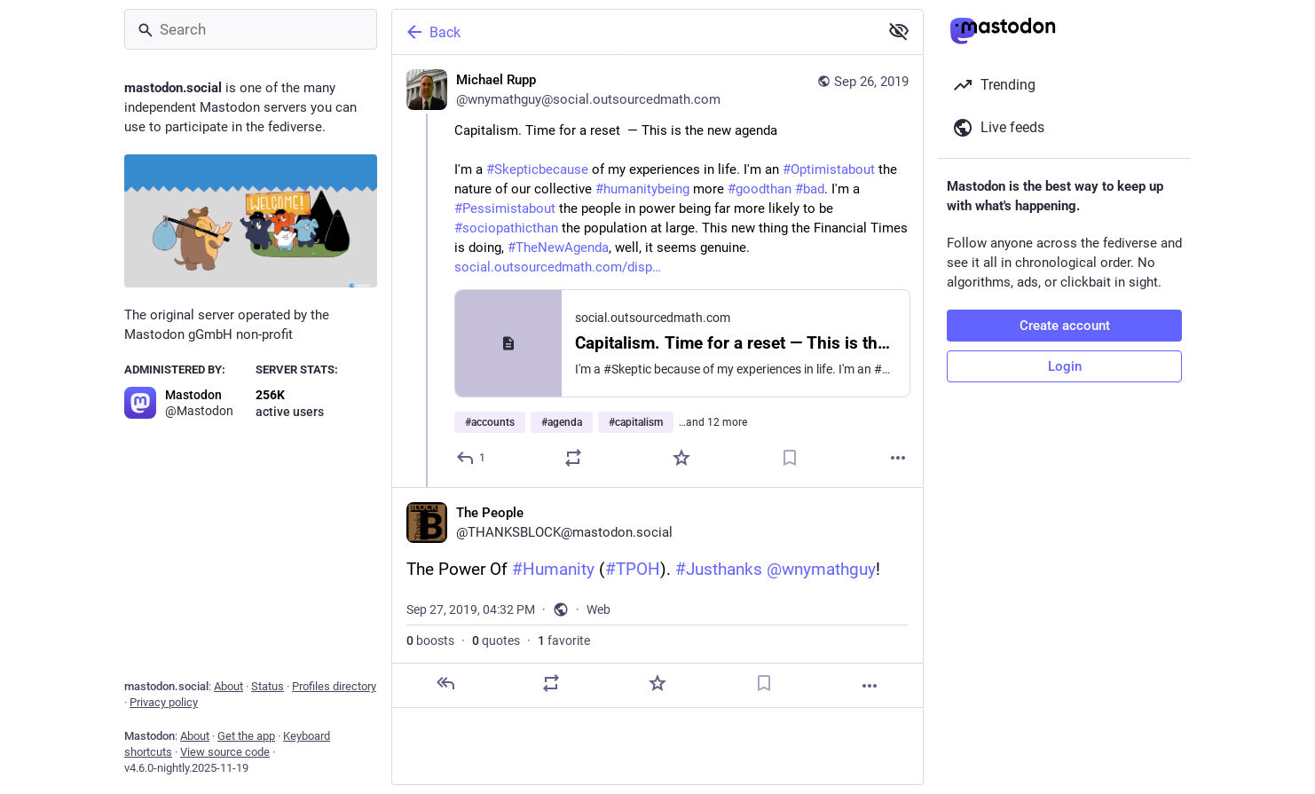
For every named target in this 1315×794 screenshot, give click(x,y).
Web (598, 609)
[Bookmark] (789, 457)
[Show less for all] (899, 31)
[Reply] (471, 457)
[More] (898, 457)
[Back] (633, 32)
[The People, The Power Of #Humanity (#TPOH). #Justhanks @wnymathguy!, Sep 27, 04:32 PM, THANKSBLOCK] (657, 597)
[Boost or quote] (573, 457)
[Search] (250, 29)
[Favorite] (681, 457)
